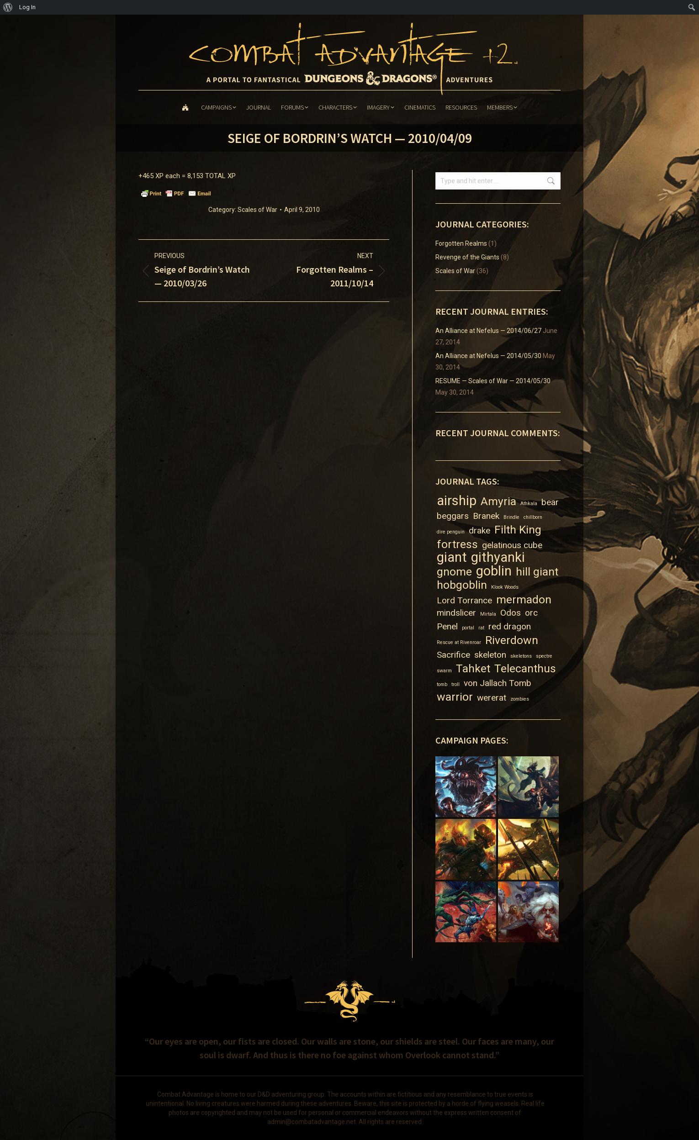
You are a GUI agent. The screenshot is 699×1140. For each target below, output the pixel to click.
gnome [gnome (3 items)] (454, 571)
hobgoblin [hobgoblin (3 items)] (462, 585)
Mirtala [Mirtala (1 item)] (488, 614)
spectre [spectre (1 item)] (544, 656)
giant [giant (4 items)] (452, 557)
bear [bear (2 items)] (550, 502)
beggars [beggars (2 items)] (453, 516)
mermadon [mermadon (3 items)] (523, 599)
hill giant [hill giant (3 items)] (537, 571)
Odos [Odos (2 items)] (510, 612)
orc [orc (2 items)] (531, 612)
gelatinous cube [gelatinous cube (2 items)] (512, 545)
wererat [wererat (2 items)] (491, 697)
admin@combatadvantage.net (311, 1121)
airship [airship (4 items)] (457, 501)
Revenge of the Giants (467, 257)
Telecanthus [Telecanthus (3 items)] (525, 668)
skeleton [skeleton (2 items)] (490, 654)
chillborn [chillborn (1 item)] (533, 517)
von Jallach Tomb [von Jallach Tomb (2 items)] (497, 683)
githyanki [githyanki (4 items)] (498, 557)
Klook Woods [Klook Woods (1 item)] (505, 587)
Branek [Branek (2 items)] (486, 516)
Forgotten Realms (461, 243)
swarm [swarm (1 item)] (444, 671)
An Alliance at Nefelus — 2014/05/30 (488, 355)
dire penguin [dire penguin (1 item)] (451, 532)
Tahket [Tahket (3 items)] (473, 668)
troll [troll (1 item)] (455, 684)
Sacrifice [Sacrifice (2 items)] (453, 654)
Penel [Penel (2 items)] (447, 626)
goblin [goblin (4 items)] (494, 571)
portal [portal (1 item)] (468, 628)
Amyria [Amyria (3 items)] (498, 501)
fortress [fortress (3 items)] (457, 544)
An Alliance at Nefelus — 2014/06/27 (488, 330)
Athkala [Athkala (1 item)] (528, 504)
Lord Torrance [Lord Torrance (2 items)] (464, 600)
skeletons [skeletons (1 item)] (521, 656)
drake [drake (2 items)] (479, 530)
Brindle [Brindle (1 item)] (511, 517)
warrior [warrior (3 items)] (455, 696)
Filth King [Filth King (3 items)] (517, 529)
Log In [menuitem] (27, 7)
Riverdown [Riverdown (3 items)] (511, 640)
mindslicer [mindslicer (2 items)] (456, 612)
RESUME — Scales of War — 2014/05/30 (493, 381)
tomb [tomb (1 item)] (442, 684)
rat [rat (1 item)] (481, 628)
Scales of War (257, 209)
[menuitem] (8, 7)
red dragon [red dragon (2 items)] (509, 626)
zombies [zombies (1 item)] (519, 699)
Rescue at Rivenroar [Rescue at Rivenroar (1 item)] (459, 642)
